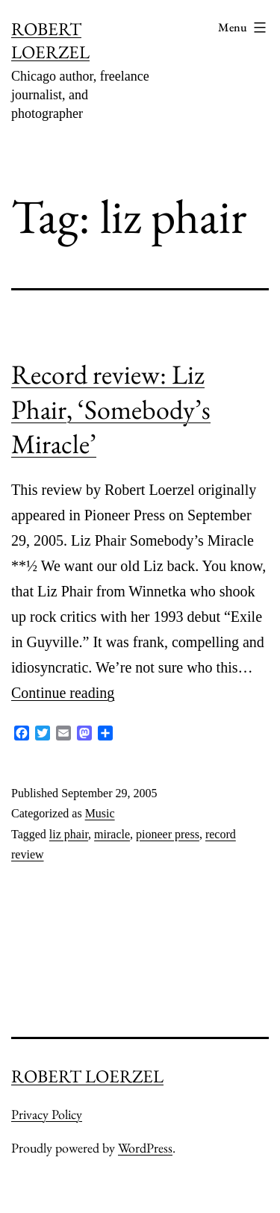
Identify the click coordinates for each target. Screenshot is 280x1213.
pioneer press (167, 834)
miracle (112, 834)
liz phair (68, 834)
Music (100, 813)
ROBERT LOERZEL (50, 40)
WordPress (145, 1147)
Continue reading (62, 693)
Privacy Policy (46, 1114)
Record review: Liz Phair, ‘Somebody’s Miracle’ (111, 409)
